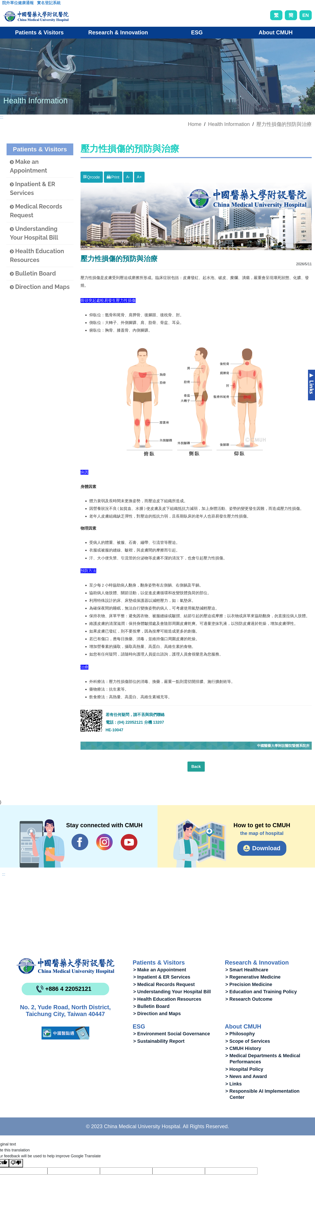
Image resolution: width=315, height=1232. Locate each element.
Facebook (80, 842)
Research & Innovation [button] (118, 32)
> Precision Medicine (248, 984)
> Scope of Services (247, 1041)
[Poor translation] (16, 1163)
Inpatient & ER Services (32, 188)
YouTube (129, 842)
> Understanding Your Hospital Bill (172, 991)
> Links (233, 1084)
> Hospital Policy (244, 1069)
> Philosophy (240, 1033)
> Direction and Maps (157, 1013)
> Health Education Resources (167, 999)
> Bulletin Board (151, 1006)
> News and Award (246, 1076)
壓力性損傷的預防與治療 (284, 124)
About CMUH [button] (275, 32)
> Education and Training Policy (261, 991)
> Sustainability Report (159, 1041)
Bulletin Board (33, 273)
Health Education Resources (37, 255)
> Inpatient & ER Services (161, 977)
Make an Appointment (28, 166)
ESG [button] (197, 32)
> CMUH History (243, 1048)
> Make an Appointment (159, 969)
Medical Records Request (36, 211)
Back (196, 766)
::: (5, 4)
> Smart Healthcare (246, 969)
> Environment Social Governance (171, 1033)
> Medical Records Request (164, 984)
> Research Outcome (248, 999)
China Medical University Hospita (65, 966)
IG (104, 842)
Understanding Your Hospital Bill (34, 233)
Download (266, 848)
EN (305, 15)
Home (194, 124)
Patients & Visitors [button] (39, 32)
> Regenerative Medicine (253, 977)
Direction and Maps (40, 287)
